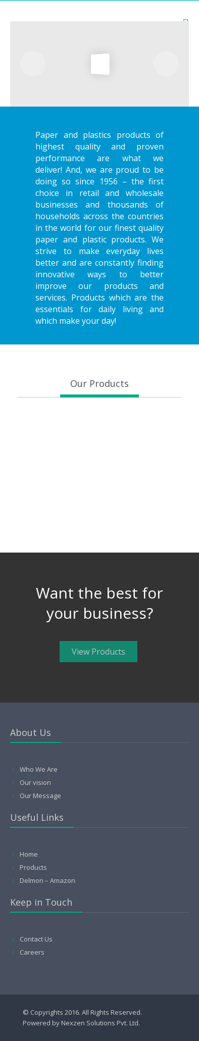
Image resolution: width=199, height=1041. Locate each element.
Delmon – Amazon (47, 880)
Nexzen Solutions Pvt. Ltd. (100, 1022)
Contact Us (36, 939)
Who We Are (39, 769)
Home (29, 854)
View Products (98, 651)
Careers (32, 952)
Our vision (35, 782)
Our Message (40, 795)
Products (33, 867)
